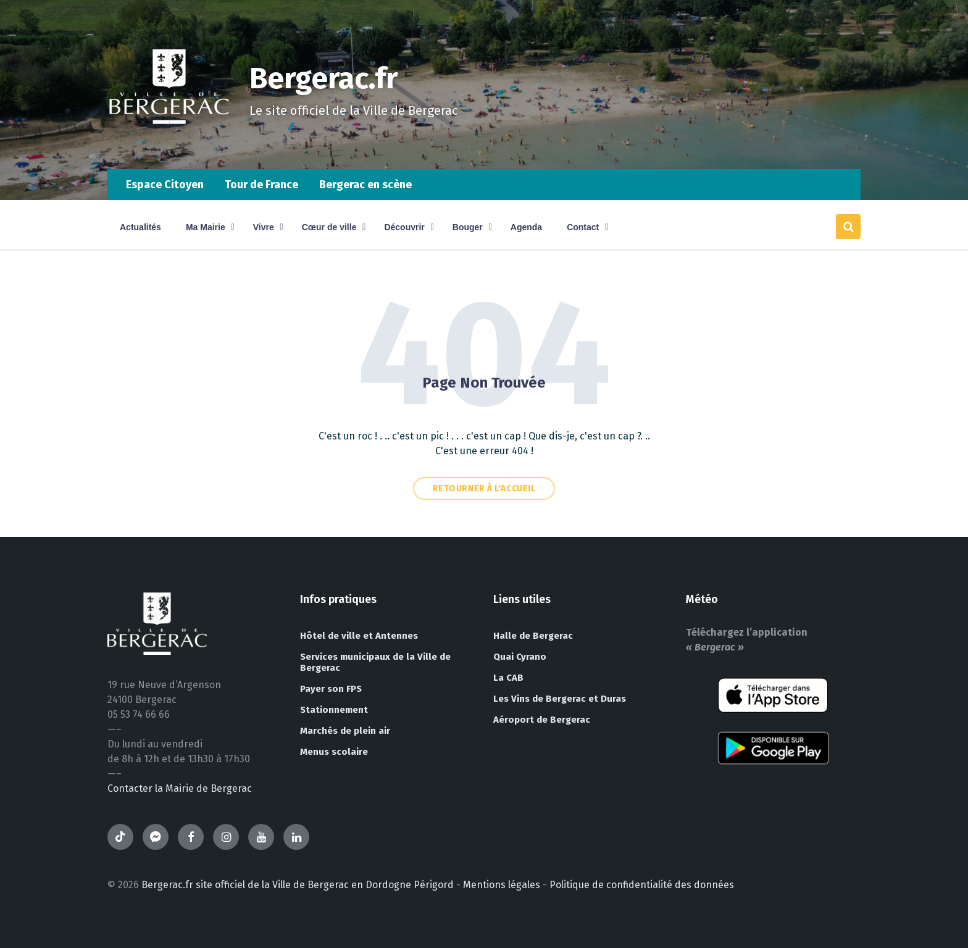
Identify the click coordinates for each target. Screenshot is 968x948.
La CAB (508, 677)
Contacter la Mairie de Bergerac (179, 788)
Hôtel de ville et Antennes (359, 635)
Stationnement (334, 709)
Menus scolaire (334, 751)
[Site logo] (169, 145)
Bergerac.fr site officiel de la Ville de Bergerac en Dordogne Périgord (297, 885)
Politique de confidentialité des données (641, 885)
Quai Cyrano (519, 656)
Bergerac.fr (324, 78)
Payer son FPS (331, 688)
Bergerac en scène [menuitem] (365, 184)
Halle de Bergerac (533, 635)
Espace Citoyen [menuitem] (165, 184)
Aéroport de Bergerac (541, 719)
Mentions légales (501, 885)
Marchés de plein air (345, 730)
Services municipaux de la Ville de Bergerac (375, 662)
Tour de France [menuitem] (261, 184)
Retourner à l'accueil (484, 488)
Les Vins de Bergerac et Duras (559, 698)
